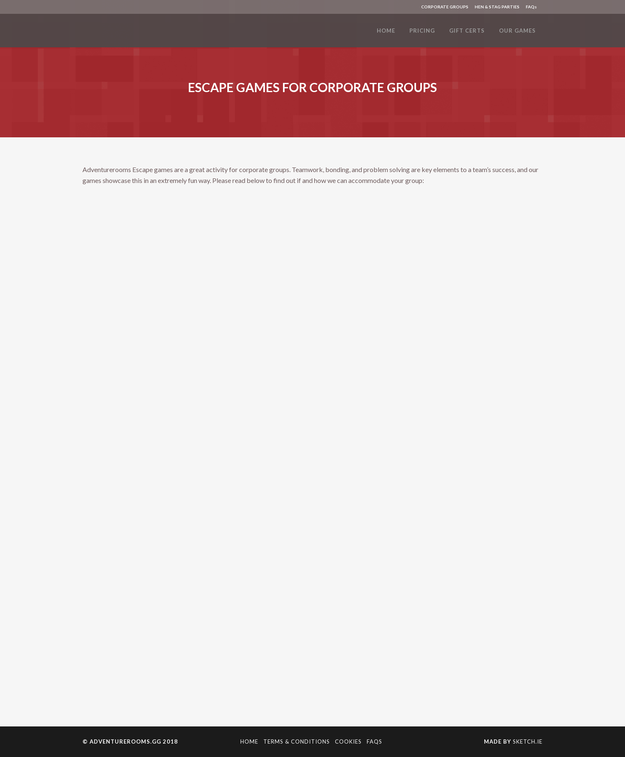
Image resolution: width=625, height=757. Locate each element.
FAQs (531, 6)
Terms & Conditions (296, 741)
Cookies (348, 741)
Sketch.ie (528, 741)
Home (249, 741)
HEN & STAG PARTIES (497, 6)
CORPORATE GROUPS (444, 6)
